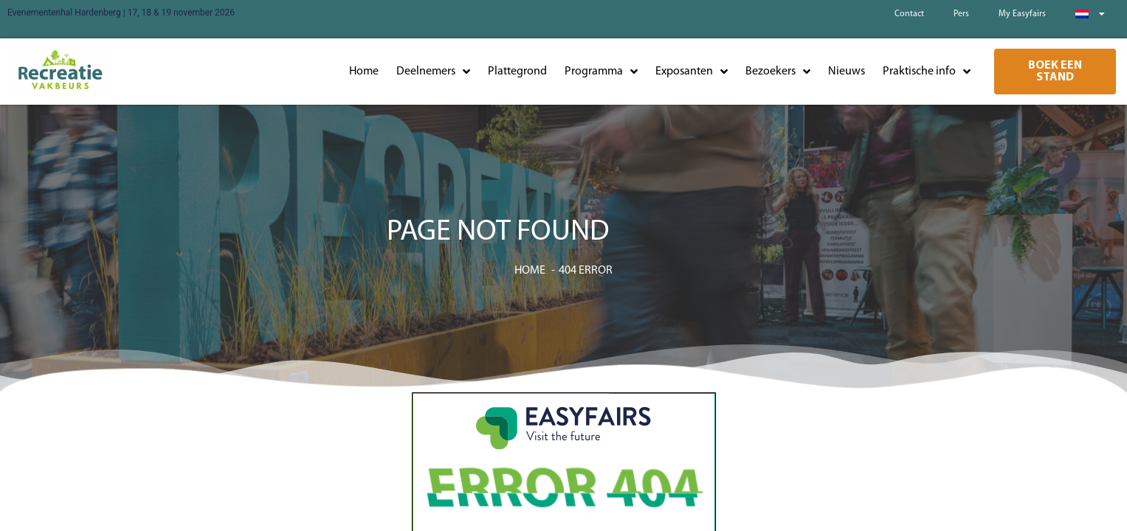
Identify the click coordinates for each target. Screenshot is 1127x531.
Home (364, 71)
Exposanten (691, 71)
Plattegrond (517, 71)
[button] (1055, 71)
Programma (601, 71)
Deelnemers (433, 71)
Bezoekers (777, 71)
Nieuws (846, 71)
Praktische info (927, 71)
